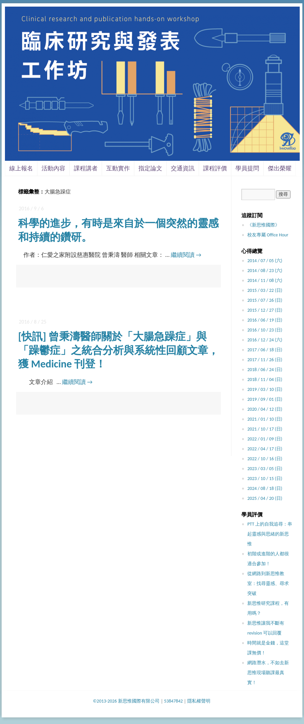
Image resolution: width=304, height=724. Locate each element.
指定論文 (150, 168)
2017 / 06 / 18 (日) (264, 350)
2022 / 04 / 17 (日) (264, 449)
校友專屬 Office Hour (267, 235)
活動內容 (53, 168)
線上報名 (21, 168)
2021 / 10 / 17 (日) (264, 429)
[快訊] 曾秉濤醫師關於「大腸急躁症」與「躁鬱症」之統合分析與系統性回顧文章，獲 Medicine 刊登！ (118, 350)
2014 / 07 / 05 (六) (264, 260)
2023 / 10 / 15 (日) (264, 478)
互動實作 (118, 168)
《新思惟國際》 (263, 225)
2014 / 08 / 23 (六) (264, 270)
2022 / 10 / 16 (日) (264, 459)
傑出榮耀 (279, 168)
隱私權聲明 (198, 701)
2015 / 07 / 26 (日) (264, 300)
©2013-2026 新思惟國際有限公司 (126, 701)
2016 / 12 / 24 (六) (264, 340)
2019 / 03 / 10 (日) (264, 389)
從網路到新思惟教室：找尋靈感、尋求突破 (268, 583)
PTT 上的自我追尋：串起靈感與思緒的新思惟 (269, 534)
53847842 (173, 701)
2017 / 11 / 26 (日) (264, 359)
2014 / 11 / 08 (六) (264, 280)
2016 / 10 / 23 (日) (264, 330)
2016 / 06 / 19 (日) (264, 320)
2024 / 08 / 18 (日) (264, 488)
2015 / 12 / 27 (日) (264, 310)
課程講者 (86, 168)
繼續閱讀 (186, 255)
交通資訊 (183, 168)
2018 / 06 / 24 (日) (264, 369)
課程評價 (215, 168)
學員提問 (247, 168)
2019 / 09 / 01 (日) (264, 399)
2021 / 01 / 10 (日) (264, 419)
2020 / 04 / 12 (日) (264, 409)
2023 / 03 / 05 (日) (264, 468)
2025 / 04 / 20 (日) (264, 498)
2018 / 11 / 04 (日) (264, 379)
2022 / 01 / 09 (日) (264, 439)
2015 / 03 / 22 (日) (264, 290)
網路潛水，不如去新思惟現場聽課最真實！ (268, 672)
